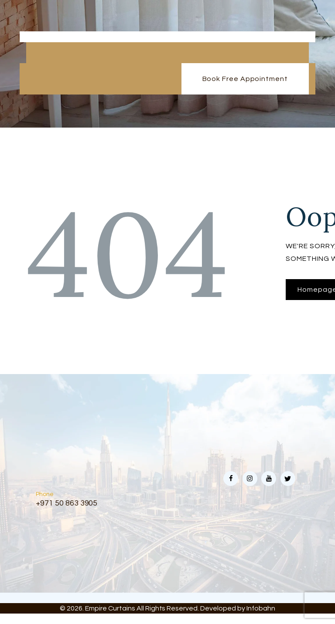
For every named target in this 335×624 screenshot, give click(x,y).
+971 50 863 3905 (67, 503)
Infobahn (260, 608)
